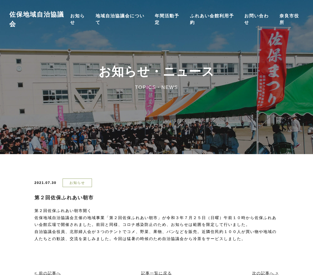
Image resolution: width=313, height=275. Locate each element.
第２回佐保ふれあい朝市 (64, 197)
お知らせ (77, 183)
